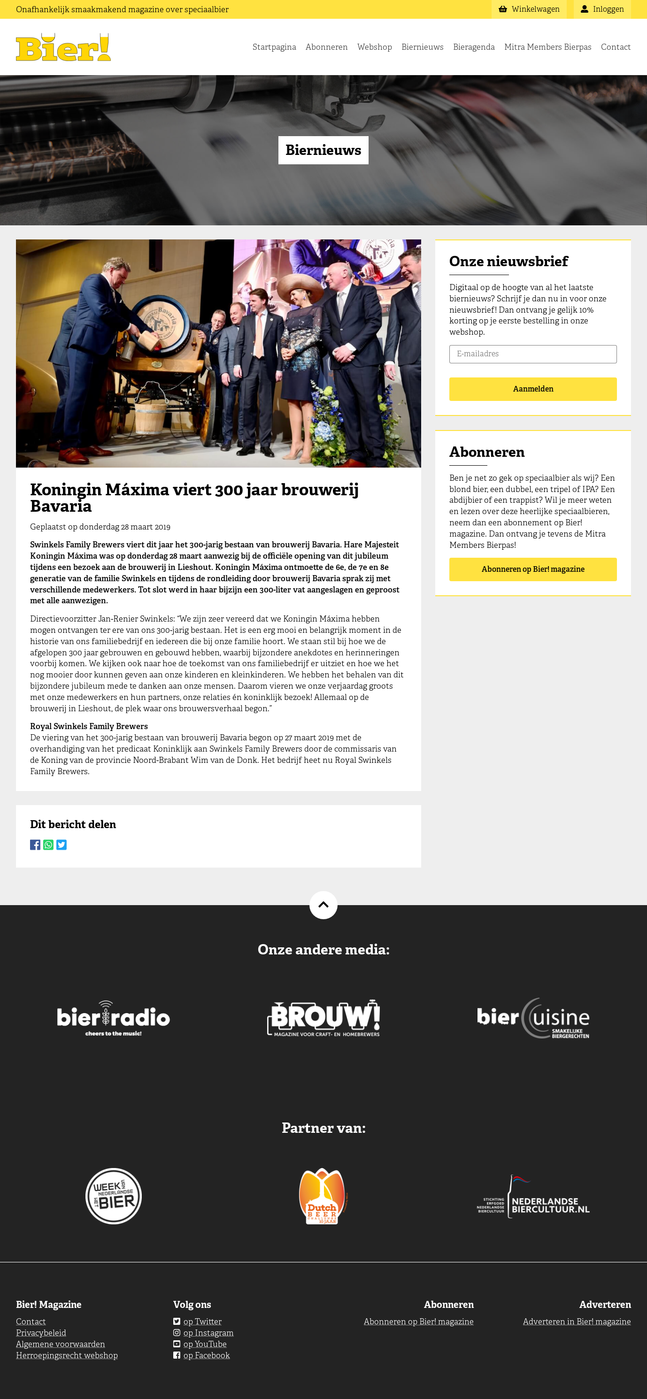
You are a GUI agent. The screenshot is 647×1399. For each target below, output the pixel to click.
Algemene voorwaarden (60, 1344)
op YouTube (200, 1344)
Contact (616, 47)
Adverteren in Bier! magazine (577, 1321)
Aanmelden (533, 389)
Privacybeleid (41, 1333)
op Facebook (201, 1355)
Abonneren (327, 47)
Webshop (374, 47)
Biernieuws (422, 47)
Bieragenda (474, 47)
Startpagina (274, 47)
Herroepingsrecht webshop (67, 1355)
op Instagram (203, 1333)
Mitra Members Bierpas (548, 47)
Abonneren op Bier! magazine (533, 569)
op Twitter (197, 1321)
